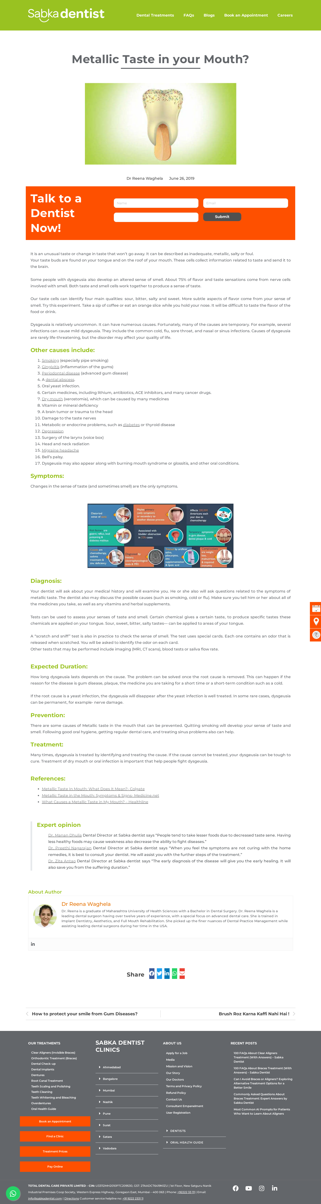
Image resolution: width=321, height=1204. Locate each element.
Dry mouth (52, 399)
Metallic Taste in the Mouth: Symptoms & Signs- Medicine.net (100, 795)
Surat (106, 1125)
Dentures (37, 1075)
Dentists (178, 1131)
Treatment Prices (55, 1151)
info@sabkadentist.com (45, 1198)
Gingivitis (50, 367)
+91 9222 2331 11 (133, 1198)
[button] (127, 1067)
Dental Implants (42, 1069)
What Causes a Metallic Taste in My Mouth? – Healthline (95, 802)
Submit (222, 216)
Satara (107, 1137)
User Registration (178, 1112)
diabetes (131, 425)
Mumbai (109, 1090)
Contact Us (174, 1099)
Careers (285, 15)
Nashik (108, 1102)
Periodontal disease (61, 373)
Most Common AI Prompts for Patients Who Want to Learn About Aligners (262, 1111)
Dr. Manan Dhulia (65, 835)
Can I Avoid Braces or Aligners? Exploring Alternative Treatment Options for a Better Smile (263, 1083)
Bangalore (110, 1079)
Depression (53, 431)
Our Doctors (175, 1079)
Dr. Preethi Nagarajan (70, 848)
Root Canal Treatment (47, 1080)
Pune (106, 1113)
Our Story (173, 1073)
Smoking (50, 360)
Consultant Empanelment (184, 1106)
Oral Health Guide (43, 1109)
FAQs (189, 15)
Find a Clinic (55, 1136)
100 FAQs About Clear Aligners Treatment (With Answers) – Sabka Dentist (258, 1057)
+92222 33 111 (186, 1192)
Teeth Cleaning (41, 1092)
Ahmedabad (112, 1067)
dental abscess (60, 379)
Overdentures (41, 1103)
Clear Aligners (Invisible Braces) (53, 1052)
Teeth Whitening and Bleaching (53, 1097)
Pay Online (55, 1166)
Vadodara (109, 1148)
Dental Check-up (43, 1063)
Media (170, 1059)
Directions (71, 1198)
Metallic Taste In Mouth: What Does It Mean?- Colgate (93, 789)
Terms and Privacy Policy (184, 1086)
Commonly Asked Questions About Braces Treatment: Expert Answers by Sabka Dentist (260, 1098)
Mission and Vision (179, 1066)
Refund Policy (176, 1093)
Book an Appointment (246, 15)
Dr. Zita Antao (62, 861)
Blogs (209, 15)
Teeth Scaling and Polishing (50, 1086)
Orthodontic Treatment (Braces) (54, 1058)
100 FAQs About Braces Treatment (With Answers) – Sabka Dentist (263, 1070)
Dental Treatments (155, 15)
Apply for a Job (176, 1053)
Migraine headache (60, 450)
